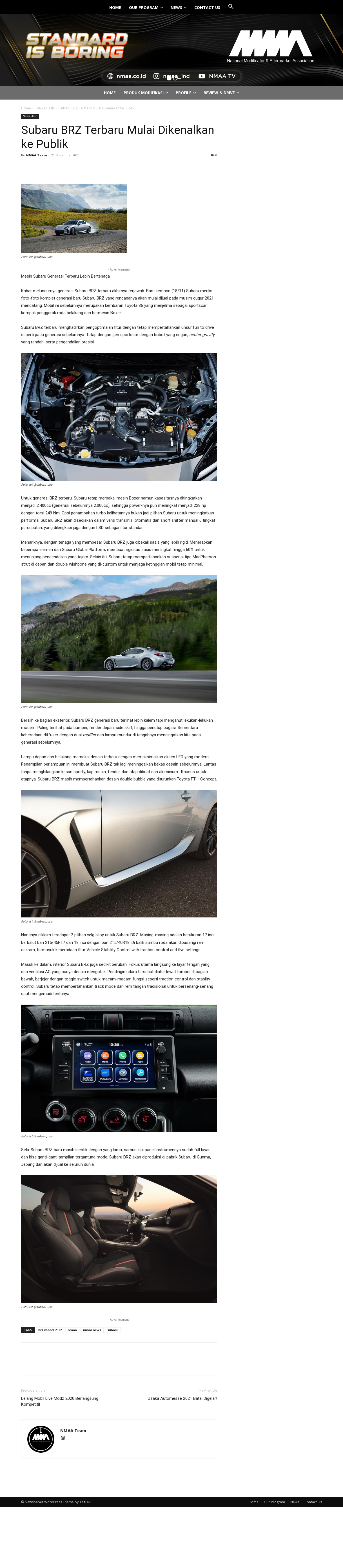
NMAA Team (36, 155)
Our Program (274, 1502)
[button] (231, 7)
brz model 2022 (50, 1330)
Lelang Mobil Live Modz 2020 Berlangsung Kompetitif (59, 1401)
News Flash (45, 108)
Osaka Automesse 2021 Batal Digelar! (182, 1398)
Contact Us (313, 1502)
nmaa (72, 1330)
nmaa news (92, 1330)
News (294, 1502)
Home (26, 108)
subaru (112, 1330)
